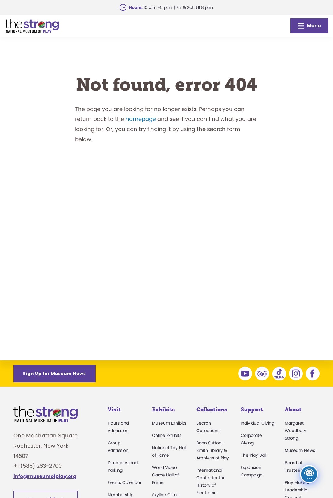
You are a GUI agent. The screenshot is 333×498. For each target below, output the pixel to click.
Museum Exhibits (169, 423)
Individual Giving (257, 423)
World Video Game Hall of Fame (165, 474)
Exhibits (163, 409)
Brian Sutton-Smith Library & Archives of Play (212, 450)
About (293, 409)
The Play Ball (253, 455)
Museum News (300, 450)
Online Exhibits (166, 435)
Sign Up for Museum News (54, 374)
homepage (141, 119)
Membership (120, 495)
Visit (114, 409)
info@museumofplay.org (44, 476)
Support (252, 409)
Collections (211, 409)
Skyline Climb (165, 495)
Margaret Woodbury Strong (295, 430)
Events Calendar (124, 482)
